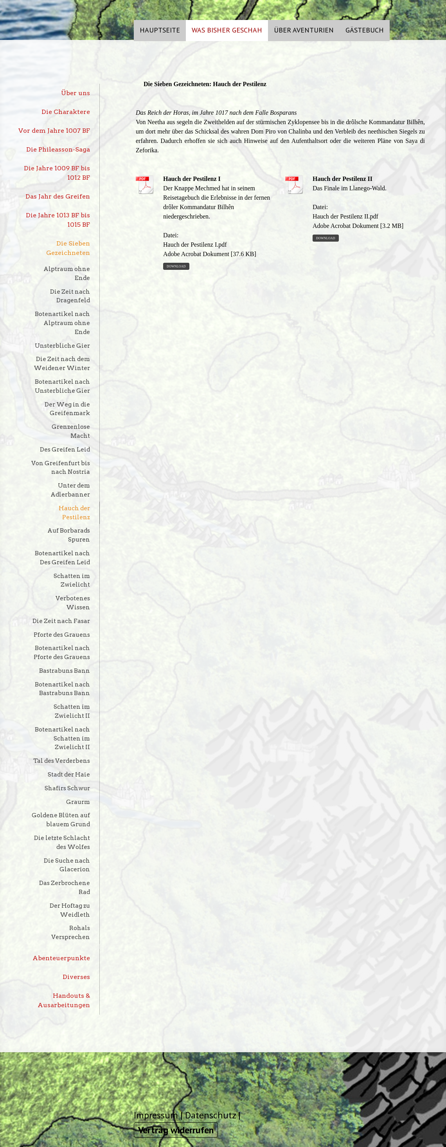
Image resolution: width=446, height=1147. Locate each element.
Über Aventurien (304, 29)
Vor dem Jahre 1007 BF (54, 130)
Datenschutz (210, 1115)
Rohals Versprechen (70, 932)
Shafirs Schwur (67, 788)
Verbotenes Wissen (73, 602)
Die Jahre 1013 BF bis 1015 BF (58, 219)
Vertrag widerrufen (176, 1130)
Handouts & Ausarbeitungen (64, 1000)
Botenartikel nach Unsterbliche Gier (62, 386)
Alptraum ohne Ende (66, 273)
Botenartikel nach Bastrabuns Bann (62, 689)
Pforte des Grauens (62, 634)
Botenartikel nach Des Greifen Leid (62, 557)
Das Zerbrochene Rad (64, 887)
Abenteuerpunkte (61, 958)
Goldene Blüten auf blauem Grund (61, 819)
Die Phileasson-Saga (58, 149)
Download (176, 266)
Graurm (78, 802)
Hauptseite (160, 29)
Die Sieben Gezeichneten (68, 248)
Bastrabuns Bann (64, 670)
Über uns (75, 93)
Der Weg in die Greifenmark (67, 409)
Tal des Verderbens (61, 760)
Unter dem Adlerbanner (70, 490)
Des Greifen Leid (65, 449)
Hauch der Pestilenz (74, 512)
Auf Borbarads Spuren (68, 535)
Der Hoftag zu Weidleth (70, 910)
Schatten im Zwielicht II (72, 711)
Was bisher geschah (227, 29)
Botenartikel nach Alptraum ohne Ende (62, 323)
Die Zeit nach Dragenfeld (70, 296)
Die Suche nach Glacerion (67, 865)
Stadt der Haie (69, 774)
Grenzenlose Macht (71, 431)
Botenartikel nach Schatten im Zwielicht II (62, 738)
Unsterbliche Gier (62, 345)
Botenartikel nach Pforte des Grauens (62, 652)
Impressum (156, 1115)
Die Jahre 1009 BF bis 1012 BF (57, 172)
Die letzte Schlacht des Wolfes (62, 842)
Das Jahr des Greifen (57, 196)
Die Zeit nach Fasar (61, 621)
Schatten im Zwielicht (72, 580)
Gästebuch (364, 29)
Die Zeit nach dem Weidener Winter (62, 363)
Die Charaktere (65, 112)
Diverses (76, 977)
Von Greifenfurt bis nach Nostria (60, 467)
